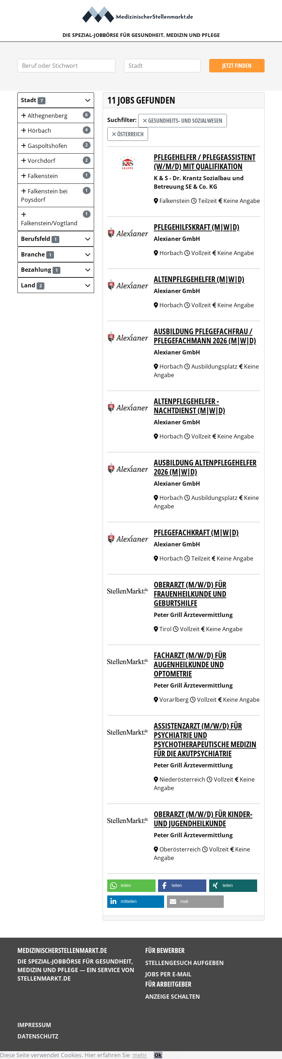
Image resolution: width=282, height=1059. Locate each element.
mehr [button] (139, 1055)
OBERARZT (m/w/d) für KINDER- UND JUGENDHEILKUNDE (203, 818)
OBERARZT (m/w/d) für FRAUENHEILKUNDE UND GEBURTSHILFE (190, 593)
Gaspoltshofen (56, 146)
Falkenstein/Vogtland (56, 218)
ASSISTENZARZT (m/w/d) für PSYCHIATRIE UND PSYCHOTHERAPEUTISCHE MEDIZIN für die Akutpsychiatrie (205, 740)
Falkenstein (56, 176)
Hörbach (56, 130)
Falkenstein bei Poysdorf (56, 195)
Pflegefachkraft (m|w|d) (196, 532)
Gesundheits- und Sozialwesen (182, 121)
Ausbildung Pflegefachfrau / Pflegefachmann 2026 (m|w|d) (205, 336)
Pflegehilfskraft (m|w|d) (196, 227)
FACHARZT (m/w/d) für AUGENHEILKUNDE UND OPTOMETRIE (190, 664)
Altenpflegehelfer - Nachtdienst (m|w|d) (189, 405)
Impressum (34, 1025)
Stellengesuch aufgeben (184, 963)
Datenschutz (37, 1036)
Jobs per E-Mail (168, 974)
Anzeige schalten (172, 996)
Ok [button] (158, 1055)
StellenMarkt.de (44, 978)
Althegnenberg (56, 115)
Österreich (127, 134)
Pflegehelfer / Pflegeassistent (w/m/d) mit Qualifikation (204, 161)
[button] (55, 100)
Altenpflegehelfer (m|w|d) (199, 279)
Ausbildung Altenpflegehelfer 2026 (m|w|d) (205, 467)
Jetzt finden (236, 66)
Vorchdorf (56, 160)
